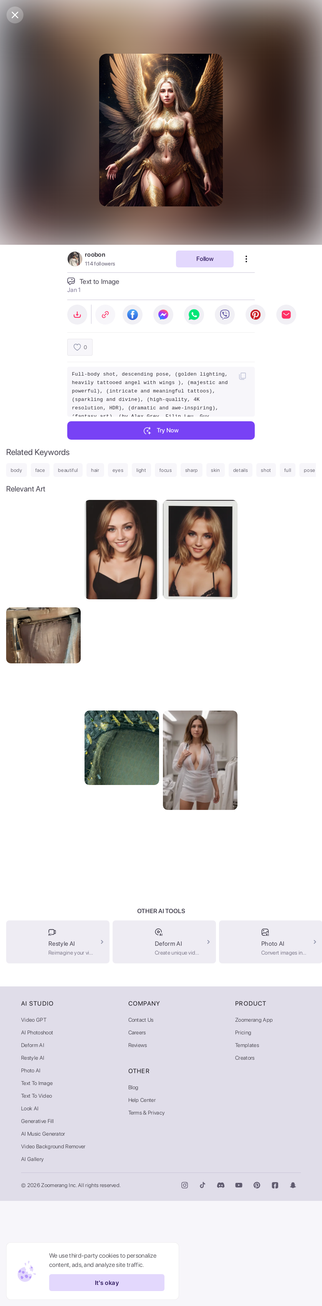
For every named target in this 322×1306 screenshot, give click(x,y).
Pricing (243, 1138)
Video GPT (33, 1125)
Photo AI (31, 1175)
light (141, 470)
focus (165, 470)
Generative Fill (37, 1226)
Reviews (137, 1150)
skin (215, 470)
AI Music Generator (43, 1239)
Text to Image (37, 1188)
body (16, 470)
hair (95, 470)
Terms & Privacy (146, 1218)
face (40, 470)
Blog (133, 1192)
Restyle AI (32, 1163)
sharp (191, 470)
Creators (245, 1163)
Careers (137, 1138)
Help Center (142, 1205)
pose (309, 470)
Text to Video (36, 1201)
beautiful (68, 470)
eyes (118, 470)
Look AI (29, 1213)
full (287, 470)
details (240, 470)
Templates (247, 1150)
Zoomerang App (254, 1125)
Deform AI (32, 1150)
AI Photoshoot (37, 1138)
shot (266, 470)
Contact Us (141, 1125)
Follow (205, 258)
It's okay (106, 1282)
